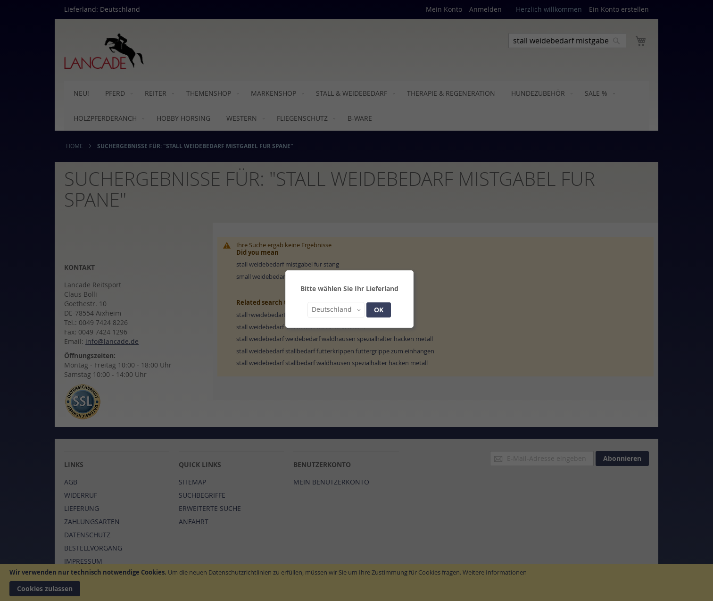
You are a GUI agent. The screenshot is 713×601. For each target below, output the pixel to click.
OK (378, 309)
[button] (336, 310)
